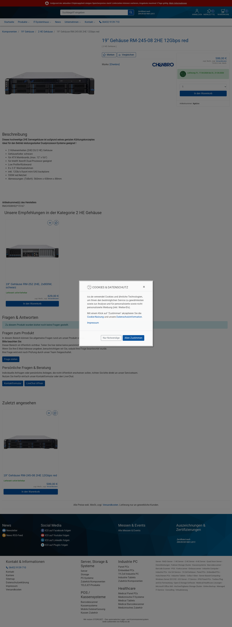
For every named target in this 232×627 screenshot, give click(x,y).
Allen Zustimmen (133, 337)
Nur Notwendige (111, 337)
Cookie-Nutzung (95, 316)
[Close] (144, 287)
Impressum (93, 322)
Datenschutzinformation (129, 316)
